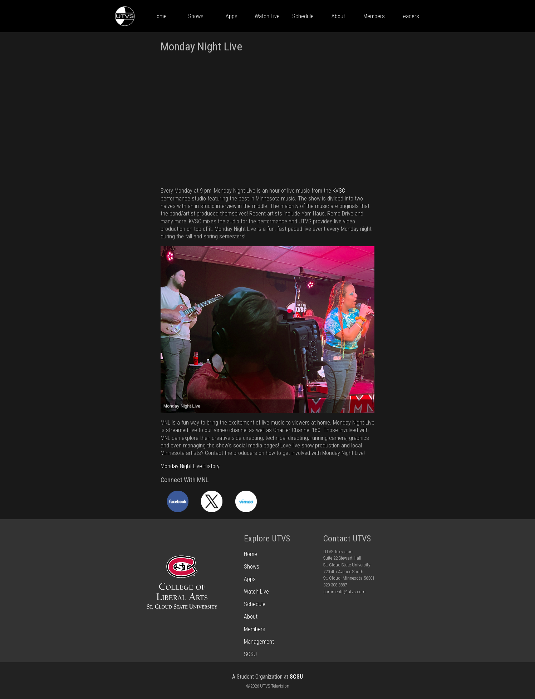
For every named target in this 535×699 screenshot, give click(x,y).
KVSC (339, 190)
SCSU (296, 677)
